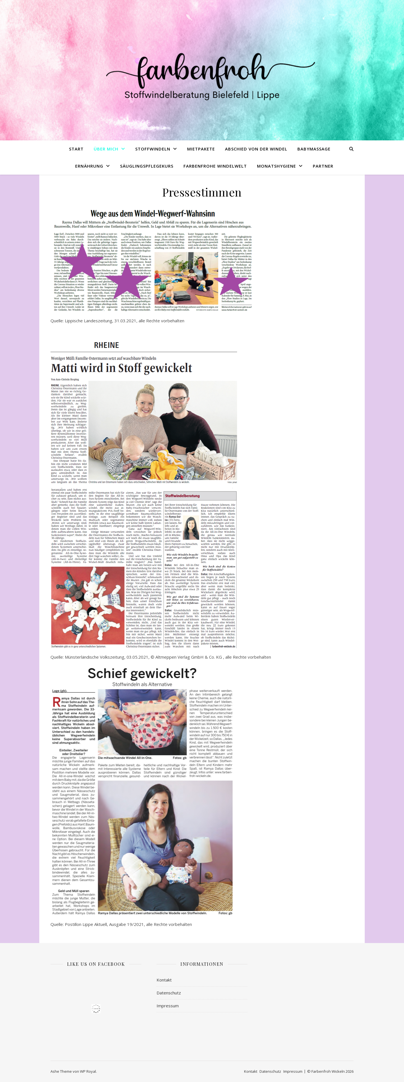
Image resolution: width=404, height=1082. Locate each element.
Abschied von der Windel (256, 149)
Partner (323, 166)
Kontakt (164, 980)
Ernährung (89, 166)
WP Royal (88, 1071)
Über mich (106, 149)
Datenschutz (169, 993)
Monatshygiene (276, 166)
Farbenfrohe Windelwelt (215, 166)
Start (76, 149)
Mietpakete (201, 149)
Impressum (168, 1005)
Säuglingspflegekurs (146, 166)
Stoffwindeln (152, 149)
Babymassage (313, 149)
